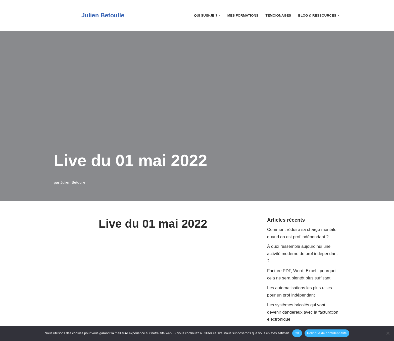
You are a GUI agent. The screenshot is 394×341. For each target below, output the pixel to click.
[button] (219, 15)
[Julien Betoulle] (89, 15)
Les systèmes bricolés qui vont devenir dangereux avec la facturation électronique (302, 312)
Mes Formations (243, 15)
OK (297, 333)
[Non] (387, 333)
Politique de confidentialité (327, 333)
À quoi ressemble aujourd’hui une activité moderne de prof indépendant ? (302, 253)
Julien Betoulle (72, 182)
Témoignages (278, 15)
